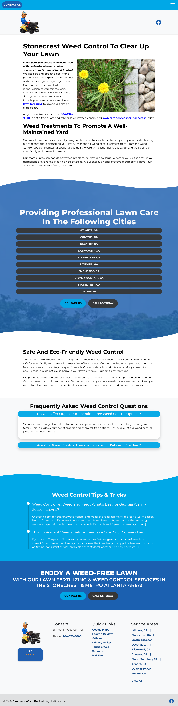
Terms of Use (100, 646)
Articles (97, 638)
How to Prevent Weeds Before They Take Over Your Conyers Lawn (89, 532)
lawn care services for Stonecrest (124, 118)
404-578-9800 (72, 636)
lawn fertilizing (32, 103)
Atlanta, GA (89, 226)
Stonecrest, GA (89, 280)
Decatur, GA (89, 240)
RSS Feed (98, 655)
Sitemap (97, 651)
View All (137, 680)
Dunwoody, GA (89, 246)
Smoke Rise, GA (89, 267)
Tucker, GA (89, 287)
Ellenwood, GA (89, 253)
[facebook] (158, 23)
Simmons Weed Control (28, 701)
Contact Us (12, 4)
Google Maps (100, 629)
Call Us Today (103, 299)
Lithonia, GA (89, 260)
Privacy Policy (101, 642)
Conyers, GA (89, 233)
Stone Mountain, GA (89, 274)
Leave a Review (102, 634)
